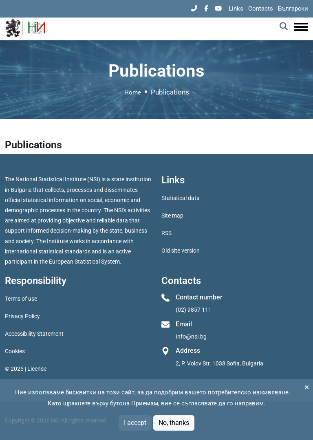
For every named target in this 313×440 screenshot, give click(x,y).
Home (132, 92)
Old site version (180, 250)
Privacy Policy (22, 316)
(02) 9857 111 (194, 309)
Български (293, 8)
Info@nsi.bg (191, 336)
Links (236, 8)
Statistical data (180, 198)
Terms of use (21, 298)
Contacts (260, 8)
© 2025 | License (25, 368)
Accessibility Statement (34, 333)
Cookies (15, 351)
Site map (172, 215)
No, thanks (174, 423)
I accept (135, 423)
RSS (166, 233)
